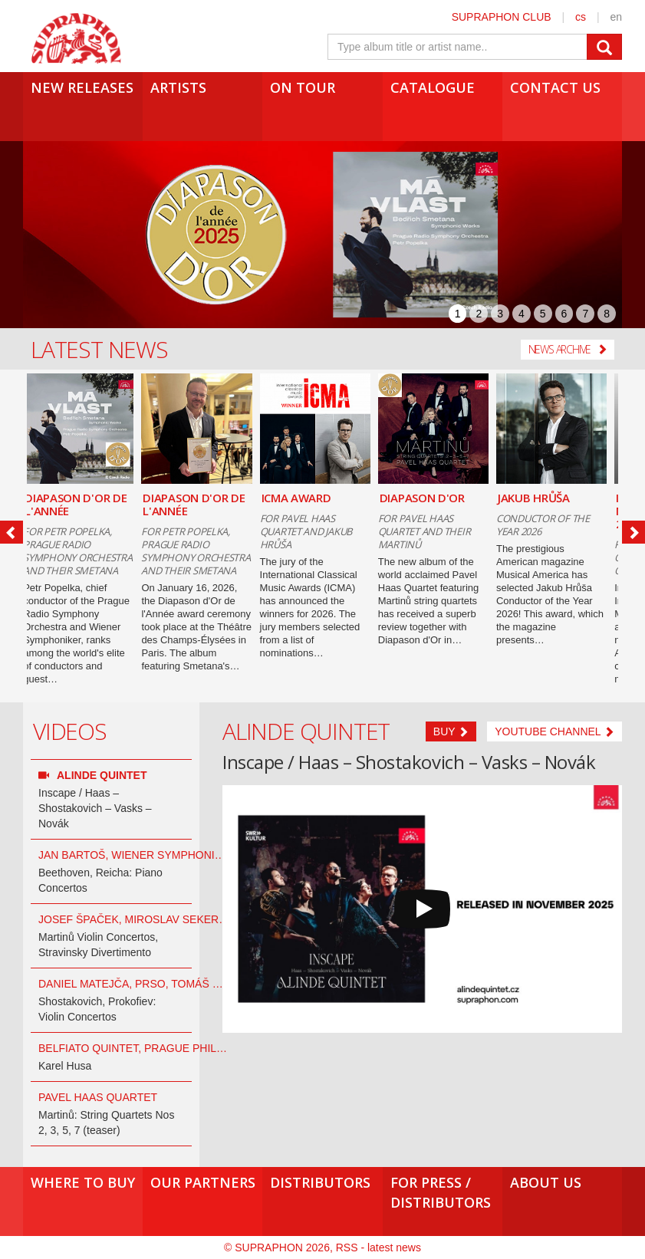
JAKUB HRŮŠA (423, 497)
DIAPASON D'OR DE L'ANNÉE (83, 504)
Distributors (320, 1182)
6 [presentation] (564, 313)
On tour (302, 87)
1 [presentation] (458, 313)
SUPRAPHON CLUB (501, 17)
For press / (442, 1192)
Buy (451, 731)
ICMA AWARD (185, 497)
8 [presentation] (607, 313)
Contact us (555, 87)
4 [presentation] (521, 313)
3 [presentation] (500, 313)
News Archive (567, 349)
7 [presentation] (585, 313)
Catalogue (432, 87)
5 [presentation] (543, 313)
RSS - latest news (378, 1247)
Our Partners (202, 1182)
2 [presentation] (479, 313)
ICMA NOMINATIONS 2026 (544, 510)
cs (580, 17)
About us (545, 1182)
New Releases (82, 87)
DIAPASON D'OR (311, 497)
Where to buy (83, 1182)
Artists (178, 87)
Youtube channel (554, 731)
